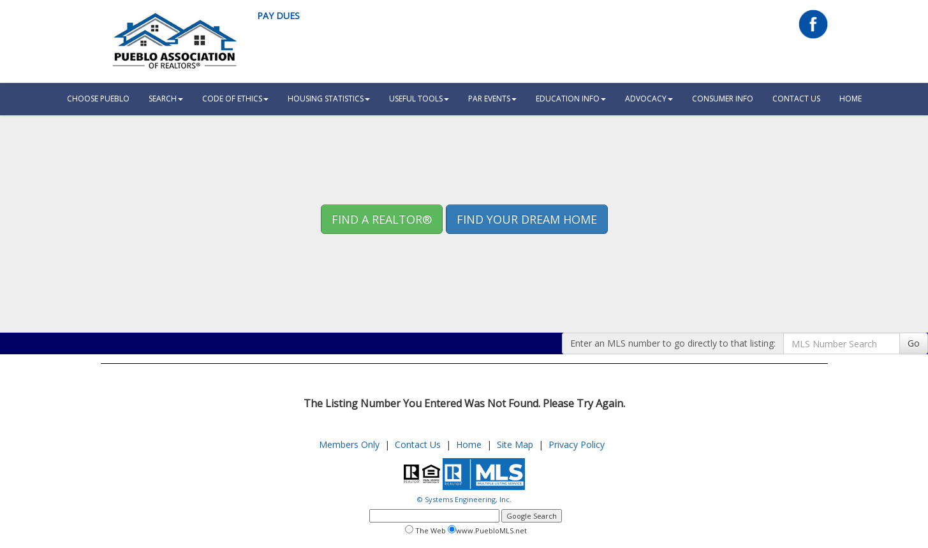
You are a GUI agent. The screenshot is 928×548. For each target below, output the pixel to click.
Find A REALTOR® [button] (382, 219)
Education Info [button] (571, 98)
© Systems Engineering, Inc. (464, 499)
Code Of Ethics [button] (235, 98)
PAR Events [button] (492, 98)
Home (469, 444)
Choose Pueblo (98, 98)
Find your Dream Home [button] (527, 219)
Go (914, 343)
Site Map (515, 444)
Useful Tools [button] (419, 98)
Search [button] (166, 98)
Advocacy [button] (649, 98)
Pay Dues (278, 16)
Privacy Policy (577, 444)
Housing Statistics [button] (329, 98)
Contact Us (796, 98)
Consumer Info (722, 98)
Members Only (349, 444)
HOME (850, 98)
